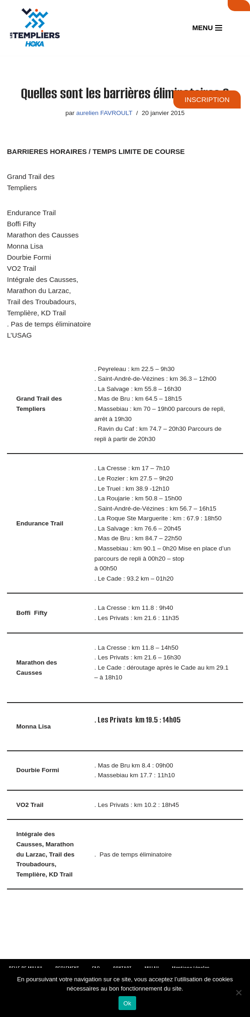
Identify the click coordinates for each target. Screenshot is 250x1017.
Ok (127, 1003)
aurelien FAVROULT (104, 112)
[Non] (238, 992)
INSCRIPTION (207, 99)
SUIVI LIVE (239, 5)
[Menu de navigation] (207, 27)
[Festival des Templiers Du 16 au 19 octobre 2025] (35, 27)
